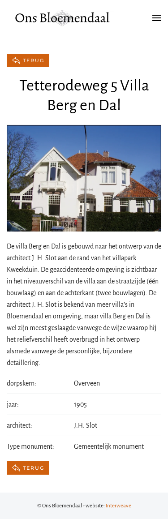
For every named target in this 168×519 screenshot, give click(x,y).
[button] (156, 18)
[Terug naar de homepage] (63, 18)
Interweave (118, 506)
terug (28, 60)
